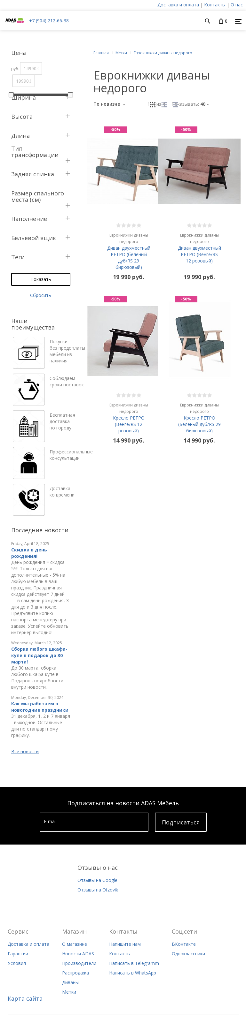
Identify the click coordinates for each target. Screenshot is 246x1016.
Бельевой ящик (33, 238)
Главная (101, 53)
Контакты (215, 5)
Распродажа (75, 973)
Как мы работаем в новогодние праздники (39, 707)
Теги (18, 257)
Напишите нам (125, 944)
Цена (18, 52)
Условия (17, 963)
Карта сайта (25, 998)
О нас (237, 5)
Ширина (23, 97)
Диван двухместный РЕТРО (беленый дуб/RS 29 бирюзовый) (128, 251)
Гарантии (18, 954)
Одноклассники (188, 954)
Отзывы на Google (97, 880)
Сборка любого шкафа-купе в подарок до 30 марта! (39, 655)
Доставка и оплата (178, 5)
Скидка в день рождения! (29, 553)
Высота (22, 116)
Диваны (70, 982)
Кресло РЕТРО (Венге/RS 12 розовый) (128, 418)
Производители (79, 963)
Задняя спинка (32, 174)
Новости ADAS (78, 954)
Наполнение (29, 219)
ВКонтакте (184, 944)
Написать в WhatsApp (132, 973)
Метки (69, 992)
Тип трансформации (35, 151)
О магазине (74, 944)
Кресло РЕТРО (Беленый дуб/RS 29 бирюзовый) (199, 418)
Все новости (25, 751)
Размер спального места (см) (37, 196)
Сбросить (40, 295)
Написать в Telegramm (134, 963)
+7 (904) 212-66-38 (49, 21)
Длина (20, 136)
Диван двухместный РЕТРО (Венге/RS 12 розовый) (199, 248)
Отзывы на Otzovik (97, 890)
